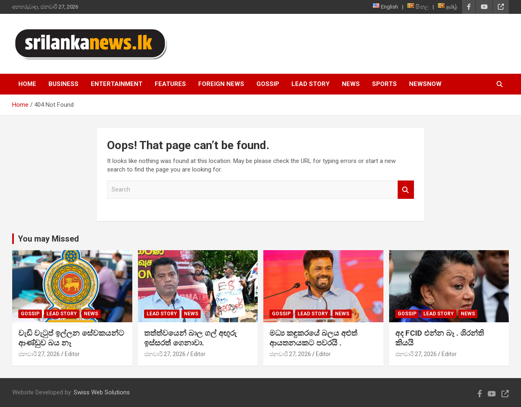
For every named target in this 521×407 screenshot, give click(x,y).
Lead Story (310, 84)
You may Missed (48, 239)
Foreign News (221, 84)
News (351, 84)
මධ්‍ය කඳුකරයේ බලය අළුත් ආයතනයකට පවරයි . (313, 338)
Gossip (267, 84)
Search (406, 189)
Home (27, 84)
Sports (384, 84)
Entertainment (116, 84)
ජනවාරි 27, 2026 (39, 354)
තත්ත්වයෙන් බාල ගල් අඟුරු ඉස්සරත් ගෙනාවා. (190, 338)
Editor (72, 354)
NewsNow (425, 84)
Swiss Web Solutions (102, 392)
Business (63, 84)
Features (170, 84)
